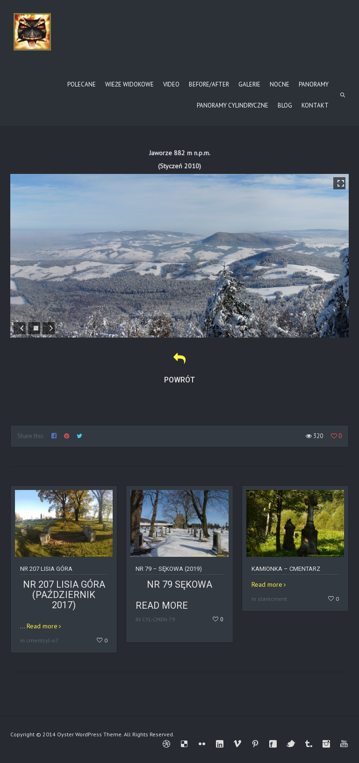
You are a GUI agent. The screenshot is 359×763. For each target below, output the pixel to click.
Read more (42, 626)
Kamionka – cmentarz (285, 568)
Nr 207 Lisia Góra (46, 568)
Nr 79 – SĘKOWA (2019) (169, 568)
